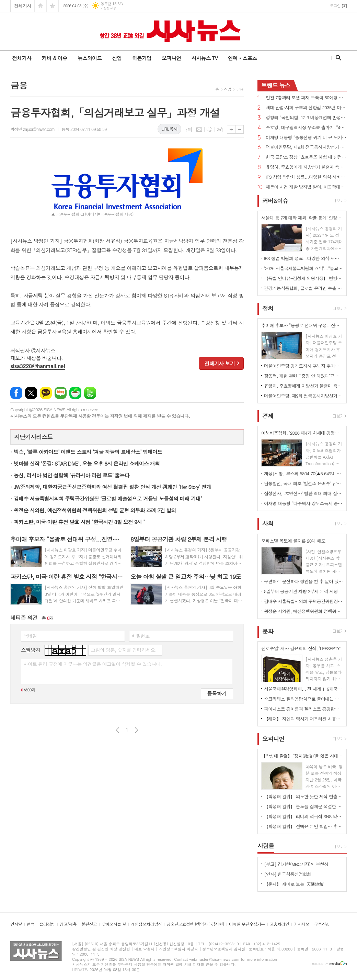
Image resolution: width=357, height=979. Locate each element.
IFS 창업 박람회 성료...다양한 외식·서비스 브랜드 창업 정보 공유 (306, 177)
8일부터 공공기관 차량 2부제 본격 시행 (301, 591)
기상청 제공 (108, 8)
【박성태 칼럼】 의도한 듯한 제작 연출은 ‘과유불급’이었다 (303, 796)
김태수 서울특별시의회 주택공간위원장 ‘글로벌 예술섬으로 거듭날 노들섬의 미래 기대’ (107, 498)
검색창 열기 (337, 58)
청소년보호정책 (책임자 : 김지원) (195, 924)
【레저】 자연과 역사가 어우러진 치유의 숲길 (303, 718)
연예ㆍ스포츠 (242, 58)
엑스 (31, 393)
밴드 (90, 393)
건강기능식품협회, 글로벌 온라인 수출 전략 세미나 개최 (303, 288)
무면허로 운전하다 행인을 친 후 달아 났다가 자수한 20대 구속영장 (303, 581)
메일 (199, 129)
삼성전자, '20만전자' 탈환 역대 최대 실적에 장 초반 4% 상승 (303, 493)
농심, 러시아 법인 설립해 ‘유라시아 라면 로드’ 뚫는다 (71, 475)
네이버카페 (75, 393)
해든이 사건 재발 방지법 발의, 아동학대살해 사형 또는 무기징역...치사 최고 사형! (306, 187)
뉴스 (275, 85)
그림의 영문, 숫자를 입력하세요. (123, 649)
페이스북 (16, 393)
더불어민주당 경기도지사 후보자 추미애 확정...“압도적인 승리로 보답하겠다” (303, 366)
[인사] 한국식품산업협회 (287, 874)
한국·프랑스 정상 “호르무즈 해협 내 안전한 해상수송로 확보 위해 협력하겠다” (306, 157)
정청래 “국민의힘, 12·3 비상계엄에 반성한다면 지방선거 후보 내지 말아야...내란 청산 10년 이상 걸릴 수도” (306, 118)
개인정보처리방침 (146, 924)
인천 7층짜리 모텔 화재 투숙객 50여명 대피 (306, 98)
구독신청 (322, 924)
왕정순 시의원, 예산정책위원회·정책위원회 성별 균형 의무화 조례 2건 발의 (95, 510)
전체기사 (22, 5)
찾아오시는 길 (114, 924)
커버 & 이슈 (54, 58)
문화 (267, 631)
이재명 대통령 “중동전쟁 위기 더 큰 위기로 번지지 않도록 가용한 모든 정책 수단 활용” (306, 138)
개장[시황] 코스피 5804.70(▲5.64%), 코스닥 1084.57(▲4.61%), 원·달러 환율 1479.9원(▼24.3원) (303, 473)
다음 (136, 730)
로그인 (335, 5)
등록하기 (217, 693)
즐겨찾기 (52, 6)
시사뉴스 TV (204, 58)
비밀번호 (140, 635)
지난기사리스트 (33, 437)
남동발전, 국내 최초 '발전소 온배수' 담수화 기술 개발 (303, 483)
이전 (118, 730)
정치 (267, 308)
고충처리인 (279, 924)
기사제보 (301, 924)
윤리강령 (47, 924)
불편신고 (89, 924)
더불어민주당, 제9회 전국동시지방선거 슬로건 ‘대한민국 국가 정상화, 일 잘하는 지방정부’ (306, 147)
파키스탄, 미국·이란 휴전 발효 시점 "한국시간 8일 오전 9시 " (79, 521)
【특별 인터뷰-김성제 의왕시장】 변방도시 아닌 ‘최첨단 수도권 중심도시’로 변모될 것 (303, 278)
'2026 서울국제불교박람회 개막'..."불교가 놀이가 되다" (303, 268)
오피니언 (171, 58)
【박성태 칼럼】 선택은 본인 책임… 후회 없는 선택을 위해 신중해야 (303, 826)
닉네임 (30, 635)
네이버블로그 (61, 393)
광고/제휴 (68, 924)
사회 (267, 524)
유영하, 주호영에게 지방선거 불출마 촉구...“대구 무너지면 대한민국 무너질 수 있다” (306, 167)
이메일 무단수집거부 (247, 924)
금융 (239, 89)
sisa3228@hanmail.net (37, 365)
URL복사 (169, 128)
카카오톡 (46, 393)
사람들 (265, 846)
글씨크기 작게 (239, 129)
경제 (267, 416)
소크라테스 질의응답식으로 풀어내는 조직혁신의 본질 (303, 699)
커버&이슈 (275, 201)
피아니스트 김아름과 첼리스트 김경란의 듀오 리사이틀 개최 (303, 708)
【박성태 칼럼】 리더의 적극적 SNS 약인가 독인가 (303, 816)
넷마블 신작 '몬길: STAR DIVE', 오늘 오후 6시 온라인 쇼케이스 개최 (87, 463)
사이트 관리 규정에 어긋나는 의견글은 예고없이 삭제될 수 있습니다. (92, 663)
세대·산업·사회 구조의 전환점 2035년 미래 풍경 (306, 108)
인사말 (16, 924)
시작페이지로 (40, 6)
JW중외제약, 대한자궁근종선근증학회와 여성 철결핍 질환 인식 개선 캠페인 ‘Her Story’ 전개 (112, 486)
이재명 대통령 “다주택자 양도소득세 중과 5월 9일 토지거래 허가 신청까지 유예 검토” (303, 503)
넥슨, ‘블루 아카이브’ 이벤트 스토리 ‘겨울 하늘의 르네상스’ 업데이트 (88, 451)
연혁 (31, 924)
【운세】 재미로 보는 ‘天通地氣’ (294, 884)
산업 (117, 58)
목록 (188, 129)
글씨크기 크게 (231, 129)
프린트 (209, 129)
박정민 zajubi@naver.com (32, 129)
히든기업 (141, 58)
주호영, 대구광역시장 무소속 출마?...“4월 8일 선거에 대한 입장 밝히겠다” (306, 128)
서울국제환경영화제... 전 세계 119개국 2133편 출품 (303, 689)
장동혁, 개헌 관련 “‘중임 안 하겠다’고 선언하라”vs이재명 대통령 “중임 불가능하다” (303, 375)
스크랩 (219, 129)
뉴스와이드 (90, 58)
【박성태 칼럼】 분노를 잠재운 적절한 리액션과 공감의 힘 (303, 806)
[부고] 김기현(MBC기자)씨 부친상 (296, 864)
